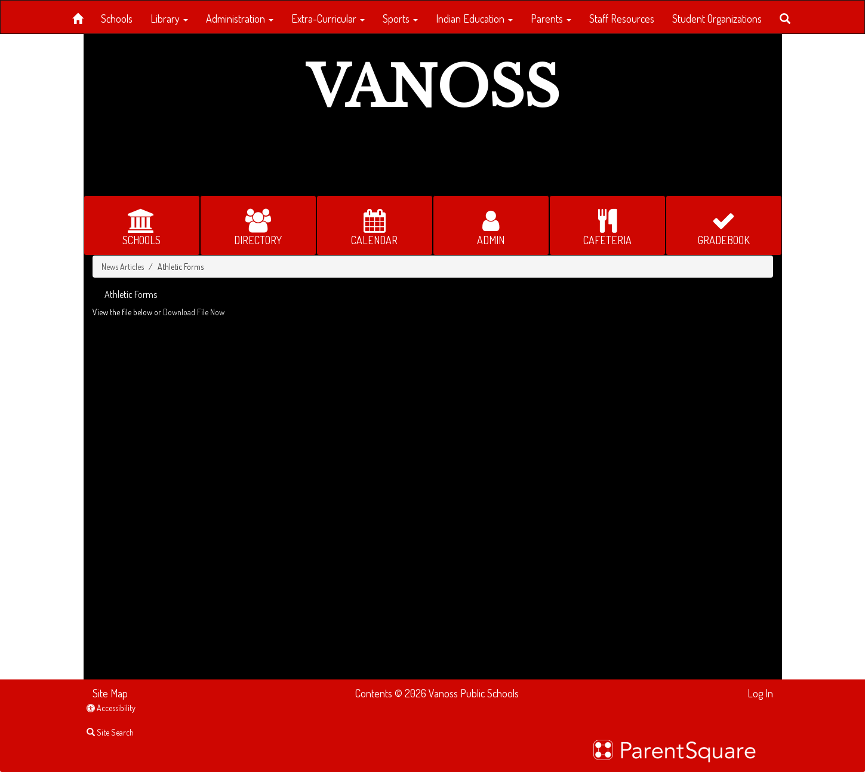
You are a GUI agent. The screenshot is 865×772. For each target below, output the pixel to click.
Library (169, 18)
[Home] (77, 16)
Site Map (110, 693)
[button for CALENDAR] (374, 225)
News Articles (122, 267)
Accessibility (111, 708)
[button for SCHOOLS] (142, 225)
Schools (117, 18)
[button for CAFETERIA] (607, 225)
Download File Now (193, 312)
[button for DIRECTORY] (258, 225)
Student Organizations (717, 18)
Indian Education (474, 18)
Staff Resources (621, 18)
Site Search (110, 732)
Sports (400, 18)
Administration (239, 18)
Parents (551, 18)
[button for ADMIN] (491, 225)
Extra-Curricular (328, 18)
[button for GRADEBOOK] (724, 225)
